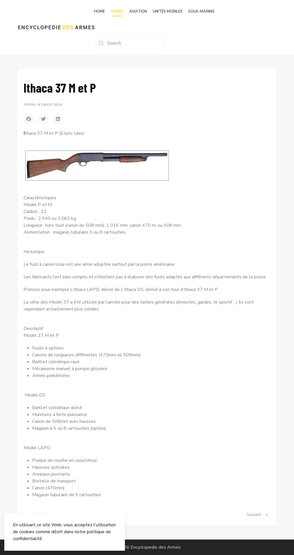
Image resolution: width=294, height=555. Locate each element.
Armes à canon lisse (43, 104)
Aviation (138, 11)
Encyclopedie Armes (56, 27)
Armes (117, 11)
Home (99, 11)
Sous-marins (201, 11)
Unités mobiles (168, 11)
